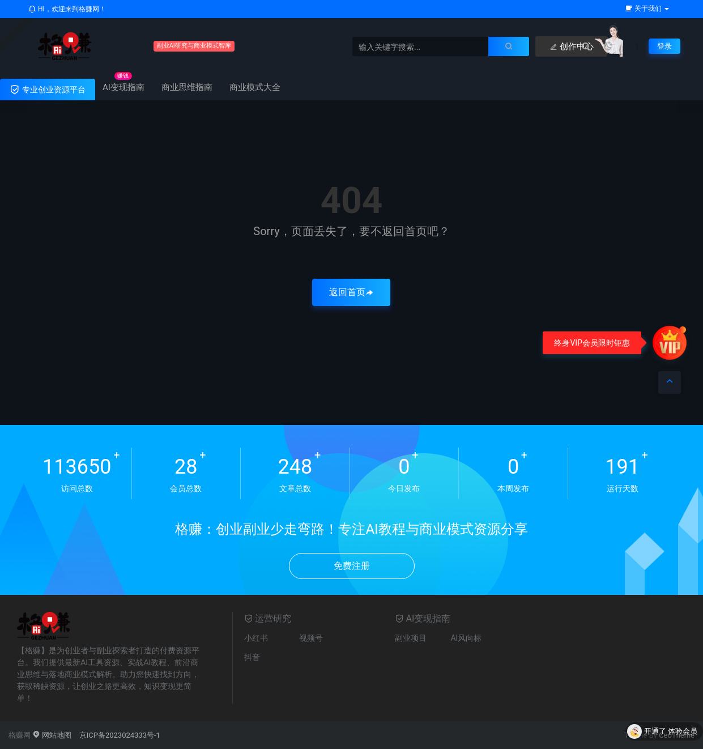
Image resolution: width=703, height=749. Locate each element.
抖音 (252, 657)
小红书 (256, 637)
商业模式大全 (254, 87)
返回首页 (351, 292)
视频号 (311, 637)
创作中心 (537, 46)
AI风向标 (466, 637)
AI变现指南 (123, 87)
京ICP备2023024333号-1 (119, 735)
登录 (664, 45)
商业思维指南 (186, 87)
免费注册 (352, 565)
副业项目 (411, 637)
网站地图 (51, 735)
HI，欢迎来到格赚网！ (67, 9)
